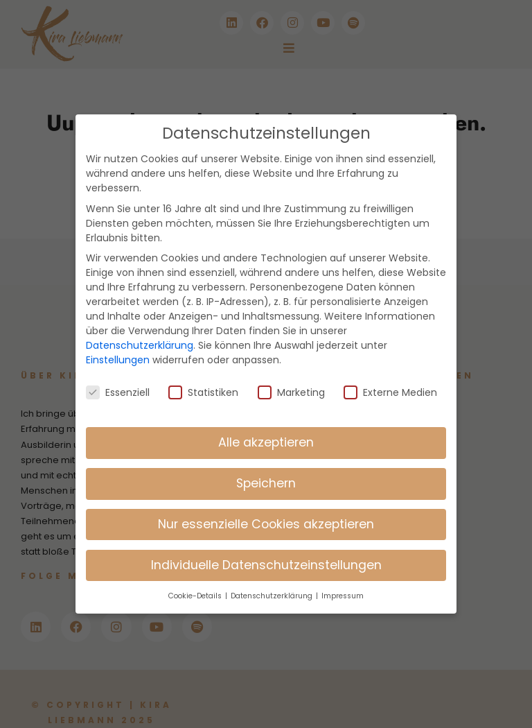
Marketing (291, 376)
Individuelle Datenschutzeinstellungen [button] (266, 547)
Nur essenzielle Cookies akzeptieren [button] (266, 507)
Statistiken (203, 376)
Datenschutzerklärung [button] (272, 578)
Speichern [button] (266, 466)
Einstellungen (118, 342)
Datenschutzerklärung (139, 328)
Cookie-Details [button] (196, 578)
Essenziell (118, 376)
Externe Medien (390, 376)
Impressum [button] (342, 578)
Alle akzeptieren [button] (266, 425)
